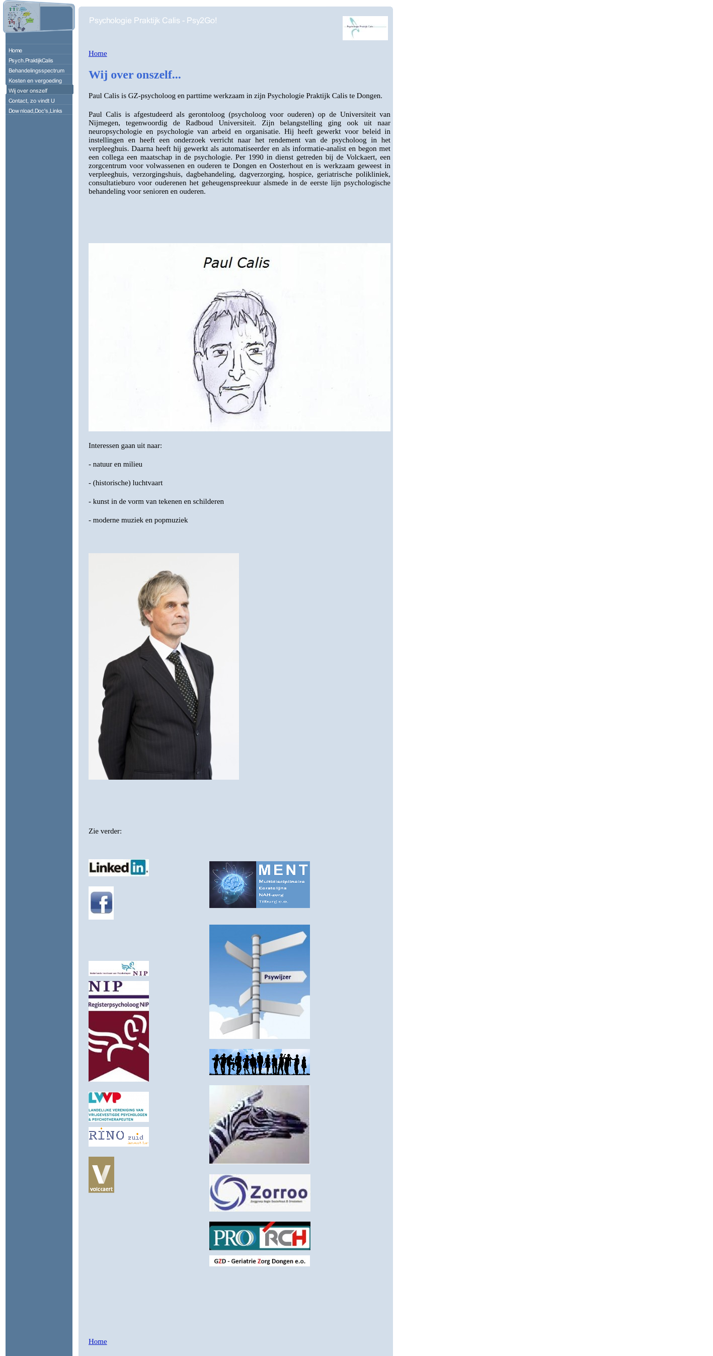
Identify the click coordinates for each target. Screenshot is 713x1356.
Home (98, 53)
